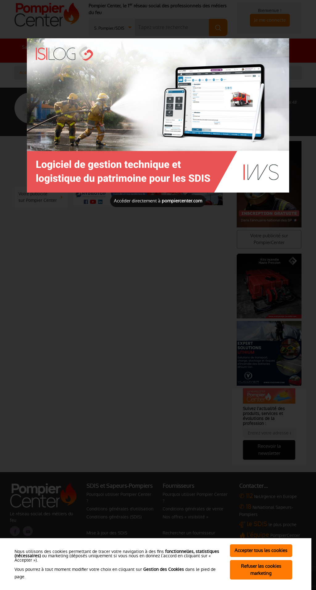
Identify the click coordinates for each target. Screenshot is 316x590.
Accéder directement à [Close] (158, 200)
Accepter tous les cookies (261, 550)
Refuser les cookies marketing (261, 569)
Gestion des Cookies (163, 569)
